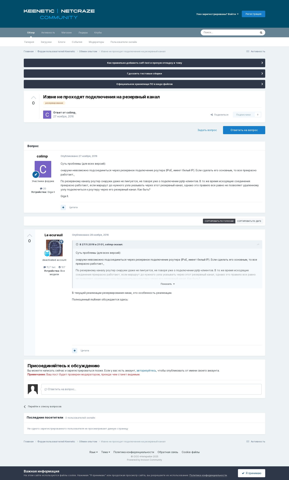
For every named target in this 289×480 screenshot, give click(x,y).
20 (43, 188)
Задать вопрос (207, 130)
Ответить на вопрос (244, 130)
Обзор (31, 34)
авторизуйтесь (146, 370)
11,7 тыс (49, 267)
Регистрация (253, 13)
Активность (48, 32)
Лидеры (83, 32)
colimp (70, 112)
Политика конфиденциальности (134, 452)
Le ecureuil (54, 235)
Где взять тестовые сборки (144, 73)
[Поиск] (220, 32)
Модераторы (96, 41)
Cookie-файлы (191, 452)
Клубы (98, 32)
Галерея (29, 41)
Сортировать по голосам (219, 221)
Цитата (73, 207)
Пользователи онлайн (124, 41)
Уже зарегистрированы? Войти (217, 14)
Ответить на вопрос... (60, 389)
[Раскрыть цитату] (77, 244)
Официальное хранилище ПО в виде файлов (144, 83)
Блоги (61, 41)
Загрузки (46, 41)
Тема (105, 452)
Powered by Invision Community (144, 459)
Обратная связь (168, 452)
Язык (93, 452)
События (77, 41)
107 (62, 267)
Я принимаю (251, 473)
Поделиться (219, 114)
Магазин (67, 32)
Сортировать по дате (249, 221)
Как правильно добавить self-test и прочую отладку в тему (144, 62)
